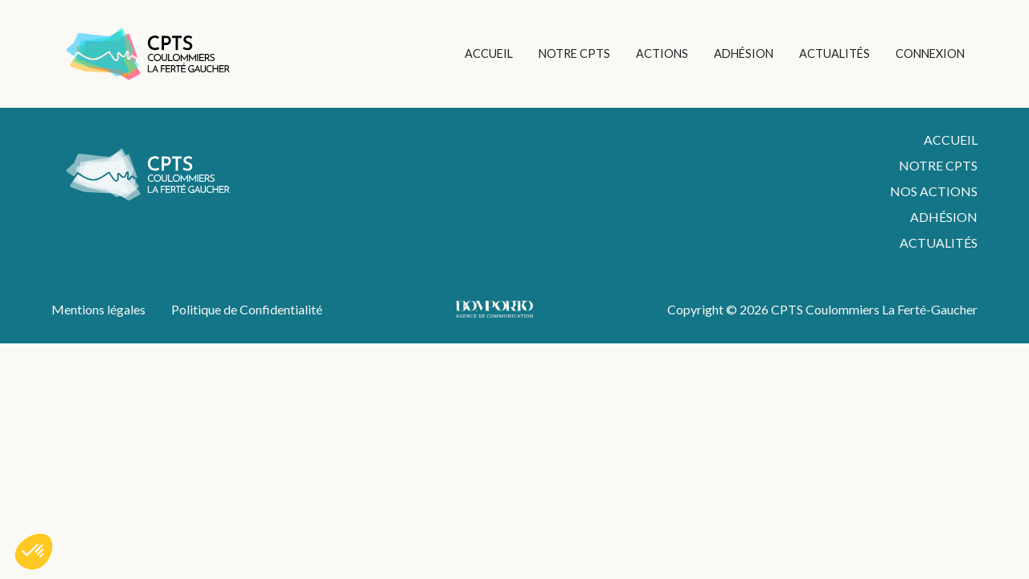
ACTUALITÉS (834, 53)
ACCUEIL (489, 53)
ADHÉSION (743, 53)
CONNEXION (930, 53)
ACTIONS (662, 53)
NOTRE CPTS (574, 53)
